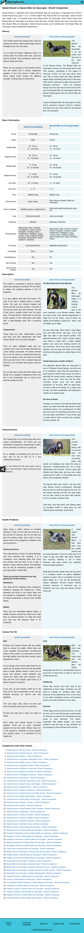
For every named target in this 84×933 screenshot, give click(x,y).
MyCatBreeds (75, 924)
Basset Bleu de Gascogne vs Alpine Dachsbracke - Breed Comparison (34, 873)
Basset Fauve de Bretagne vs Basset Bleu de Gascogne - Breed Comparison (36, 852)
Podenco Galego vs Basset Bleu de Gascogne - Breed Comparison (33, 892)
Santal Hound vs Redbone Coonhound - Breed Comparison (30, 768)
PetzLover (44, 924)
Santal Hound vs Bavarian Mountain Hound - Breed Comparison (31, 781)
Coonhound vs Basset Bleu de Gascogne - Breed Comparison (31, 849)
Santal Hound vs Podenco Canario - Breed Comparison (28, 802)
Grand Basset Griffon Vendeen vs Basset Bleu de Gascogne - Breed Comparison (38, 882)
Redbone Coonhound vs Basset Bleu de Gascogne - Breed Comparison (34, 839)
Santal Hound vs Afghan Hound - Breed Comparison (27, 762)
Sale (27, 37)
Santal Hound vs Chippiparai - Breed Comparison (26, 812)
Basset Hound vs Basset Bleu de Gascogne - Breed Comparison (32, 827)
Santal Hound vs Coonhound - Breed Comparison (26, 778)
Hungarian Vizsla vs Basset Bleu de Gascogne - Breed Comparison (33, 836)
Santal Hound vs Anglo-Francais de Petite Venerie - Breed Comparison (34, 793)
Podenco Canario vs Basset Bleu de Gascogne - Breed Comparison (33, 876)
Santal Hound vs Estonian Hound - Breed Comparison (27, 824)
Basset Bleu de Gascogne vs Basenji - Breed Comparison (29, 861)
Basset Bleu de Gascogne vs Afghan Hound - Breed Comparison (32, 864)
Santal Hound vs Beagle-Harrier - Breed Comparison (27, 787)
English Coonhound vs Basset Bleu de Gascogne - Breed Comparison (34, 858)
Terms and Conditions (27, 924)
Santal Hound (19, 37)
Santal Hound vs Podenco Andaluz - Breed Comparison (28, 815)
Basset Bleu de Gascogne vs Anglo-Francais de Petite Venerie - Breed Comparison (39, 870)
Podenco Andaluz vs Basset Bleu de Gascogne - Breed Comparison (33, 889)
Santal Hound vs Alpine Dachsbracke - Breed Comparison (29, 796)
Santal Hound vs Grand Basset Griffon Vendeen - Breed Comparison (33, 808)
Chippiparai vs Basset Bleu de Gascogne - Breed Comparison (30, 885)
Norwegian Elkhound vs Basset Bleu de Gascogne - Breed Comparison (34, 845)
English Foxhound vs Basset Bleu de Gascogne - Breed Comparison (33, 895)
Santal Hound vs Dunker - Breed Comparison (24, 805)
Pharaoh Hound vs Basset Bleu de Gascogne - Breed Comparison (32, 830)
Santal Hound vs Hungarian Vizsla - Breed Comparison (28, 765)
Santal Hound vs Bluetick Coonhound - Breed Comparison (29, 772)
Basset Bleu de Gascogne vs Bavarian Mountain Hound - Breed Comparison (36, 867)
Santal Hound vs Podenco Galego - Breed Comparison (28, 818)
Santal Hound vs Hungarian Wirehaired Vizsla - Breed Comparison (32, 759)
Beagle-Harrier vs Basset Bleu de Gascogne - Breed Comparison (32, 855)
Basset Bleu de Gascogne (59, 37)
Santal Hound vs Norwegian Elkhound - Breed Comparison (29, 775)
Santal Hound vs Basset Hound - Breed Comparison (27, 750)
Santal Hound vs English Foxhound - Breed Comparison (28, 821)
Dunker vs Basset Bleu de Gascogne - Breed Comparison (29, 879)
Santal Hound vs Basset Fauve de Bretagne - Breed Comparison (32, 784)
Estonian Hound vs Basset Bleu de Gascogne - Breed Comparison (32, 898)
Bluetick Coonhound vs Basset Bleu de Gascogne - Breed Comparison (34, 842)
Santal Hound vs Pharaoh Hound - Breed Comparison (27, 753)
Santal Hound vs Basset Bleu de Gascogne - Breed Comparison (31, 799)
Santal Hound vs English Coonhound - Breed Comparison (29, 790)
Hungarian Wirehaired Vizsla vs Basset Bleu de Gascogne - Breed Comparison (37, 833)
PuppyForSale (58, 924)
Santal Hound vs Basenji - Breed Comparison (24, 756)
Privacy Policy (8, 924)
